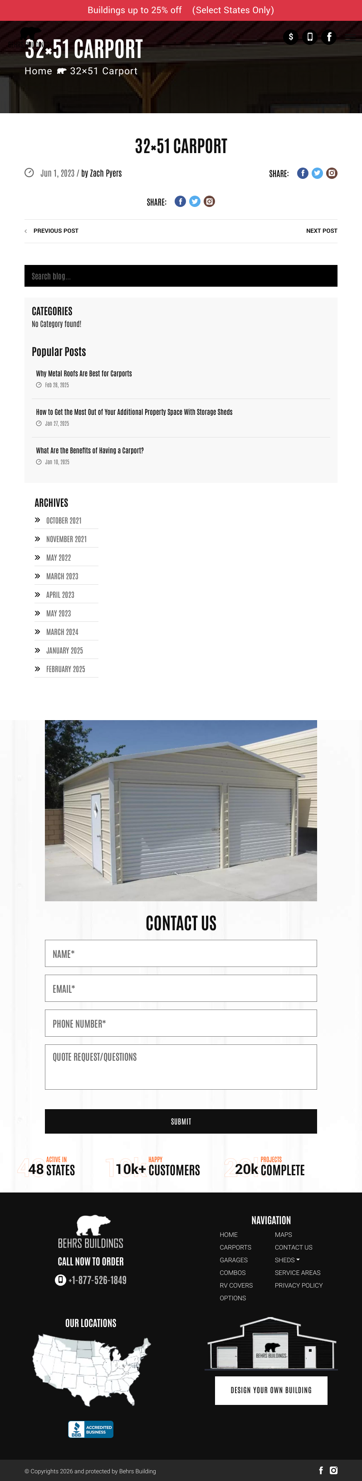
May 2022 (58, 557)
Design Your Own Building (271, 1387)
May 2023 (58, 611)
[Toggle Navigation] (350, 37)
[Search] (181, 276)
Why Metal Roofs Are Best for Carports (84, 373)
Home (38, 71)
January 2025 (64, 648)
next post (322, 231)
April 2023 (60, 593)
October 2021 (64, 520)
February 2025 (65, 666)
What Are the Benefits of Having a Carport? (90, 450)
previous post (56, 231)
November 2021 (66, 538)
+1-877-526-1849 (310, 37)
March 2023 (62, 575)
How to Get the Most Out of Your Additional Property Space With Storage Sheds (134, 412)
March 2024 (62, 629)
